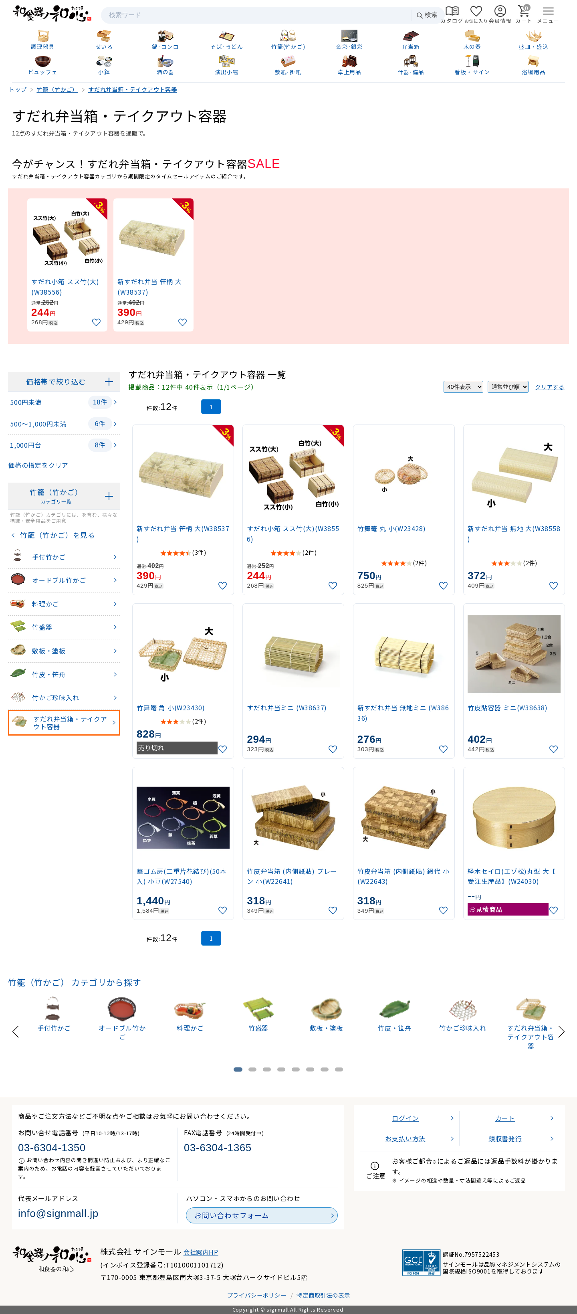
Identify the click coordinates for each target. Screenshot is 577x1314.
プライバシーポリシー (256, 1295)
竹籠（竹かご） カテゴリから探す (74, 982)
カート (505, 1118)
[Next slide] (561, 1030)
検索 (427, 15)
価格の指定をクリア (38, 465)
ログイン (405, 1118)
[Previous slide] (16, 1030)
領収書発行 (505, 1138)
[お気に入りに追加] (97, 322)
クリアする (550, 386)
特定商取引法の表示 (323, 1295)
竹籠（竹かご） (56, 496)
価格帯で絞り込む (56, 381)
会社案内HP (201, 1251)
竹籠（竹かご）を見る (55, 535)
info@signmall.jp (58, 1213)
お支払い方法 (405, 1138)
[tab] (238, 1069)
